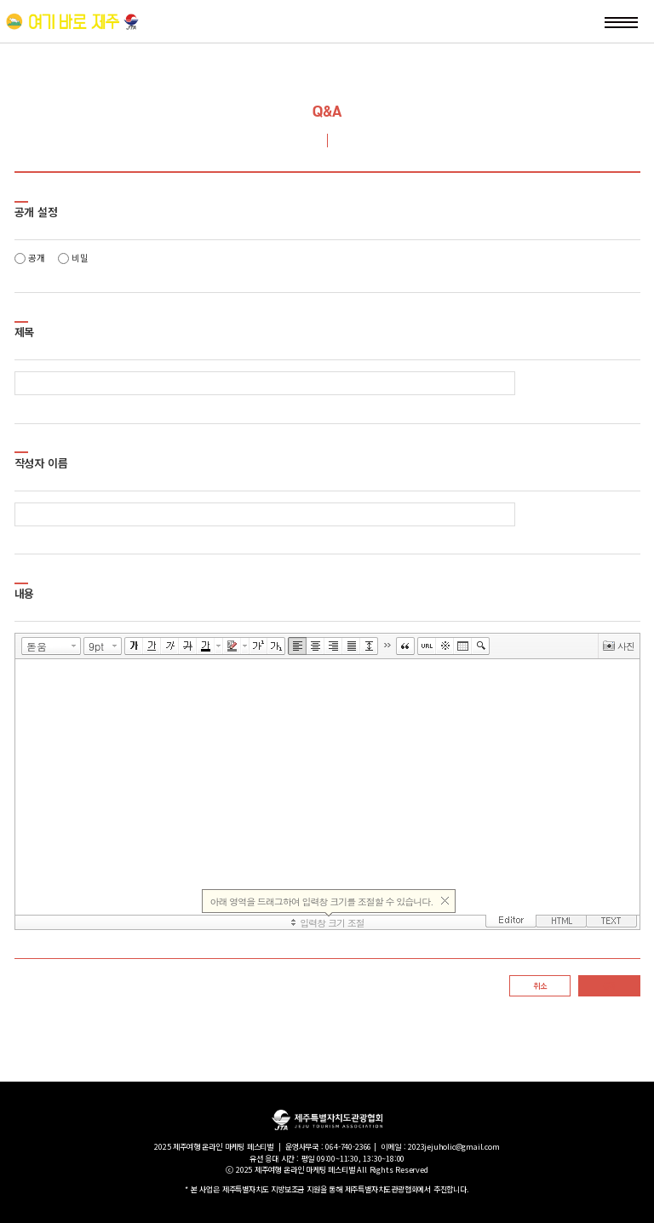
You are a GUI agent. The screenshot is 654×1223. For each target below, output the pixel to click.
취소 (540, 985)
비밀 (73, 257)
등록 (610, 985)
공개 (29, 257)
